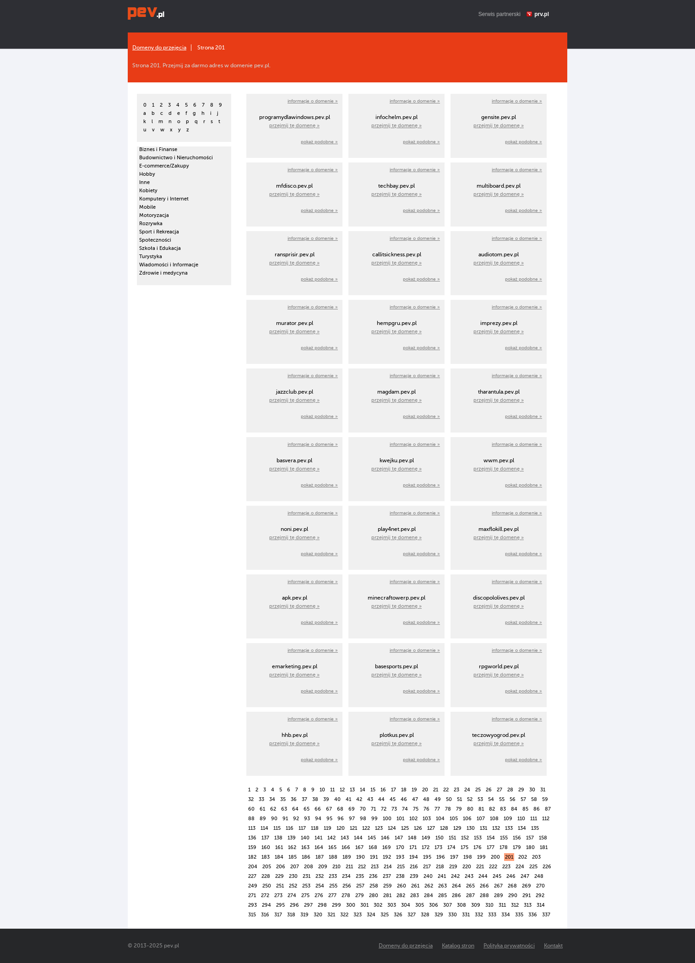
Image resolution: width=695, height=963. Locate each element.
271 (252, 895)
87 (548, 809)
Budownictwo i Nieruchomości (176, 158)
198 (467, 857)
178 (504, 847)
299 (336, 905)
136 (252, 838)
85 (525, 809)
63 (284, 809)
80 (470, 809)
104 (440, 819)
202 (522, 857)
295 (280, 905)
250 (266, 886)
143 (345, 838)
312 (515, 905)
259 (387, 886)
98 (363, 819)
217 (427, 867)
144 (358, 838)
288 (484, 895)
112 (545, 819)
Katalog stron (458, 945)
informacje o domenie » (313, 100)
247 (525, 876)
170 (400, 847)
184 (279, 857)
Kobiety (148, 191)
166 (346, 847)
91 (285, 819)
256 (346, 886)
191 (374, 857)
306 (433, 905)
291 (526, 895)
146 (385, 838)
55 (502, 799)
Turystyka (150, 257)
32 (251, 799)
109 (508, 819)
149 (426, 838)
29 (521, 790)
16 (383, 790)
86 (536, 809)
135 (535, 828)
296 (294, 905)
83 (503, 809)
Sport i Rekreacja (159, 232)
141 (318, 838)
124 (392, 828)
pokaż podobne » (319, 141)
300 (350, 905)
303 (391, 905)
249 (252, 886)
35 (283, 799)
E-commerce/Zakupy (164, 166)
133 (509, 828)
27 (499, 790)
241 (442, 876)
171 (413, 847)
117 (302, 828)
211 (349, 867)
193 (400, 857)
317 (278, 915)
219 (453, 867)
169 (386, 847)
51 (459, 799)
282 (400, 895)
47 (415, 799)
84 (514, 809)
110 (521, 819)
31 (542, 790)
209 (322, 867)
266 (484, 886)
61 (262, 809)
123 (379, 828)
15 (372, 790)
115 (277, 828)
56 (513, 799)
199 (481, 857)
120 (341, 828)
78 (448, 809)
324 (371, 915)
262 (428, 886)
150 (439, 838)
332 (479, 915)
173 (438, 847)
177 (490, 847)
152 (465, 838)
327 (411, 915)
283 (414, 895)
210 (336, 867)
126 (418, 828)
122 (366, 828)
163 (305, 847)
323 (357, 915)
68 (340, 809)
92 (296, 819)
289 (498, 895)
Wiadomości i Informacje (168, 265)
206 (280, 867)
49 (437, 799)
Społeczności (155, 240)
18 (404, 790)
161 (279, 847)
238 (400, 876)
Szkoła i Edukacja (160, 248)
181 (544, 847)
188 (333, 857)
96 (340, 819)
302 (378, 905)
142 (331, 838)
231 (306, 876)
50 (449, 799)
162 (292, 847)
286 (456, 895)
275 (305, 895)
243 (469, 876)
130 (471, 828)
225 (533, 867)
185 (292, 857)
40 (337, 799)
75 (415, 809)
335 (519, 915)
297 (308, 905)
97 (352, 819)
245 (497, 876)
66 (318, 809)
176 (477, 847)
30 (532, 790)
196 (440, 857)
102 (413, 819)
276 (319, 895)
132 (496, 828)
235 (360, 876)
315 (252, 915)
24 (467, 790)
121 (353, 828)
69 (351, 809)
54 (491, 799)
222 (493, 867)
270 (540, 886)
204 (252, 867)
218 (440, 867)
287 (470, 895)
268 (512, 886)
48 (426, 799)
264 (456, 886)
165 (332, 847)
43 (370, 799)
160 (265, 847)
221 (480, 867)
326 (398, 915)
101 (400, 819)
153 (478, 838)
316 (265, 915)
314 (541, 905)
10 (322, 790)
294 (266, 905)
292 (540, 895)
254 (319, 886)
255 (333, 886)
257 (360, 886)
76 (426, 809)
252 (293, 886)
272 (265, 895)
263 (442, 886)
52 (469, 799)
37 (304, 799)
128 (444, 828)
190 (360, 857)
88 (251, 819)
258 (373, 886)
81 (481, 809)
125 (405, 828)
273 (278, 895)
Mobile (147, 207)
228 (265, 876)
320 (318, 915)
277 (332, 895)
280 (373, 895)
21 (435, 790)
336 (532, 915)
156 (517, 838)
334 (505, 915)
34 (272, 799)
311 (502, 905)
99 (374, 819)
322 (344, 915)
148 (412, 838)
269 (526, 886)
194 (413, 857)
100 (387, 819)
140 (305, 838)
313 (528, 905)
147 (399, 838)
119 (327, 828)
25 (478, 790)
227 (252, 876)
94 (318, 819)
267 (498, 886)
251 (280, 886)
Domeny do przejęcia (159, 47)
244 (483, 876)
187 (319, 857)
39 (326, 799)
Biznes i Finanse (158, 149)
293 (252, 905)
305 (419, 905)
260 (401, 886)
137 (265, 838)
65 (306, 809)
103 (427, 819)
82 (492, 809)
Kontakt (553, 945)
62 (273, 809)
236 (373, 876)
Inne (144, 182)
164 (319, 847)
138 (278, 838)
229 (279, 876)
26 (489, 790)
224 (520, 867)
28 (510, 790)
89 (263, 819)
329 (438, 915)
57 (523, 799)
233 (333, 876)
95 (329, 819)
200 (495, 857)
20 (425, 790)
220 (466, 867)
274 (292, 895)
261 (415, 886)
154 (491, 838)
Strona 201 (211, 47)
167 (359, 847)
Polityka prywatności (509, 945)
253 (306, 886)
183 (265, 857)
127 (431, 828)
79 (459, 809)
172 (425, 847)
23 (456, 790)
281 (387, 895)
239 (414, 876)
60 (251, 809)
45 (393, 799)
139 (292, 838)
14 (362, 790)
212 (362, 867)
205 (266, 867)
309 (475, 905)
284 (428, 895)
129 (457, 828)
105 (454, 819)
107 (481, 819)
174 (451, 847)
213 (375, 867)
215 (401, 867)
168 (373, 847)
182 (252, 857)
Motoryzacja (154, 215)
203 (536, 857)
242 (455, 876)
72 (383, 809)
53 (480, 799)
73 (394, 809)
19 (414, 790)
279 (359, 895)
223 (506, 867)
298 (322, 905)
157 (530, 838)
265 (470, 886)
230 (293, 876)
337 (546, 915)
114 (264, 828)
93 (307, 819)
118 (315, 828)
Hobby (147, 174)
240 (428, 876)
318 (291, 915)
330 (452, 915)
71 (373, 809)
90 (274, 819)
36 (294, 799)
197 (454, 857)
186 (306, 857)
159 (252, 847)
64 (295, 809)
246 (511, 876)
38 (315, 799)
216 (414, 867)
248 (538, 876)
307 (447, 905)
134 (522, 828)
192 (387, 857)
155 (504, 838)
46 (404, 799)
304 (405, 905)
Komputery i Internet (164, 199)
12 (342, 790)
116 (289, 828)
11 (332, 790)
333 (492, 915)
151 (452, 838)
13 (352, 790)
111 (533, 819)
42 (359, 799)
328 (425, 915)
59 (545, 799)
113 (251, 828)
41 (348, 799)
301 (364, 905)
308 (461, 905)
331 (466, 915)
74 (405, 809)
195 (427, 857)
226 (547, 867)
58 (534, 799)
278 (346, 895)
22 (446, 790)
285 (442, 895)
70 (363, 809)
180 (530, 847)
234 (346, 876)
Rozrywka (151, 224)
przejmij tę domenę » (294, 126)
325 (384, 915)
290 (512, 895)
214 (388, 867)
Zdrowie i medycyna (163, 273)
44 (381, 799)
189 (346, 857)
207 (294, 867)
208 (308, 867)
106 (467, 819)
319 (304, 915)
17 (393, 790)
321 (331, 915)
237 (387, 876)
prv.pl (541, 14)
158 (543, 838)
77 (437, 809)
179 (517, 847)
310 (489, 905)
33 (261, 799)
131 (483, 828)
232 (319, 876)
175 (464, 847)
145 (372, 838)
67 (329, 809)
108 (494, 819)
